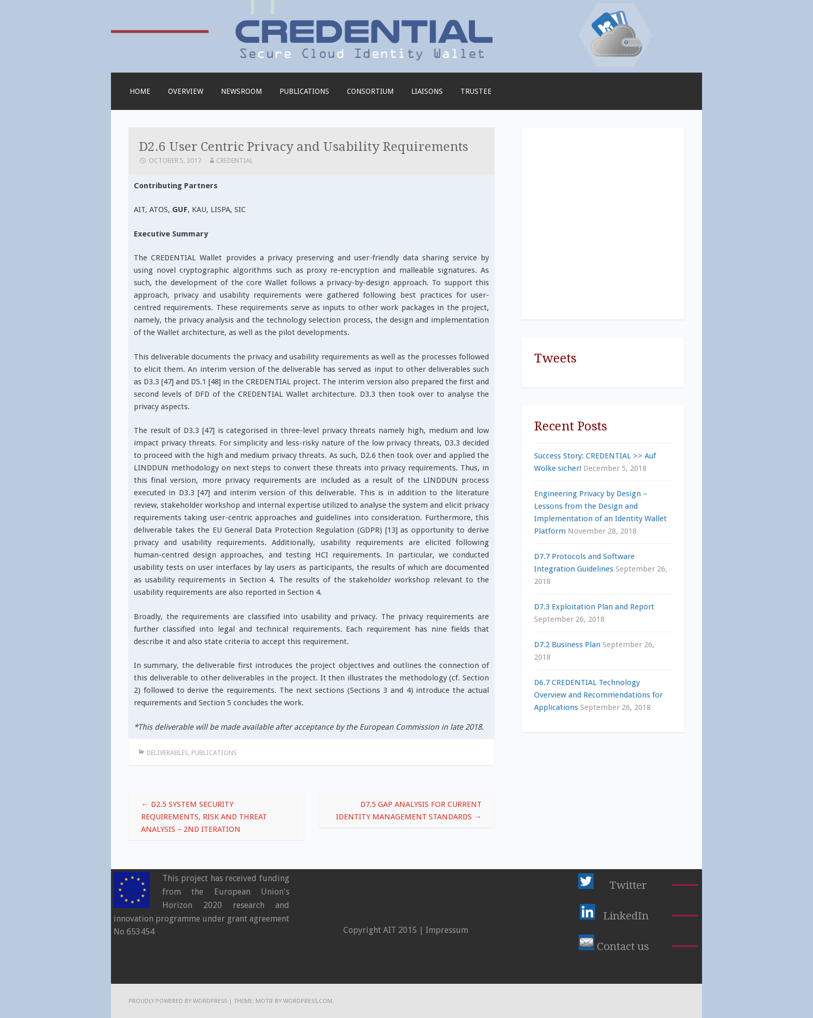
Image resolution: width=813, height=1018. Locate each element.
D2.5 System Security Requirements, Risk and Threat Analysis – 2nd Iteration (204, 817)
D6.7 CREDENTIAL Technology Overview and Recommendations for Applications (598, 695)
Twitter (628, 885)
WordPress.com (307, 1001)
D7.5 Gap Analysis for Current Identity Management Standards (409, 810)
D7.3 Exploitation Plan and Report (594, 606)
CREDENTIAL (234, 160)
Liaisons (427, 91)
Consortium (370, 91)
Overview (185, 91)
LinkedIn (626, 916)
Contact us (623, 946)
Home (140, 91)
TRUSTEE (476, 91)
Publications (304, 91)
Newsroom (241, 91)
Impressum (447, 930)
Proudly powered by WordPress (178, 1001)
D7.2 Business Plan (567, 644)
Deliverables (167, 753)
